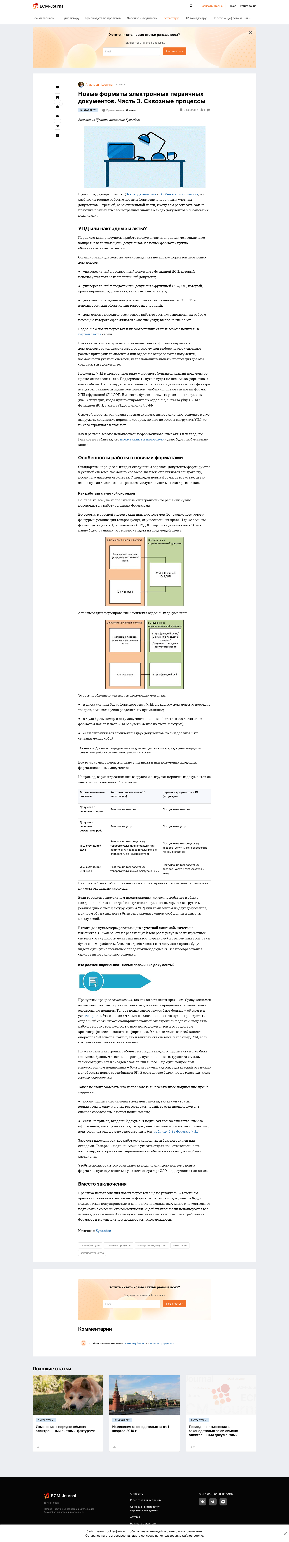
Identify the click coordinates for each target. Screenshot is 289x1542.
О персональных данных (145, 1500)
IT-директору (69, 18)
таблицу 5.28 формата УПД (176, 1131)
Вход (233, 5)
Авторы (135, 1516)
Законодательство (141, 194)
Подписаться (174, 51)
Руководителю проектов (103, 18)
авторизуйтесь (134, 1343)
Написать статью (212, 5)
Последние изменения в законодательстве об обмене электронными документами (213, 1431)
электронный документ (152, 1245)
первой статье (89, 334)
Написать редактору (143, 1523)
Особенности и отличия (178, 194)
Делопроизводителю (142, 18)
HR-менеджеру (196, 18)
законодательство (92, 1252)
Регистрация (248, 5)
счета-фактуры (90, 1245)
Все (44, 18)
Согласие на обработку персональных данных (145, 1508)
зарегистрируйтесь (162, 1343)
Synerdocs (104, 1231)
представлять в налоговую (142, 439)
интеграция (180, 1245)
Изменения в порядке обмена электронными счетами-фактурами (65, 1429)
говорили (93, 1015)
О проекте (136, 1493)
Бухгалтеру (171, 18)
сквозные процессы (118, 1245)
